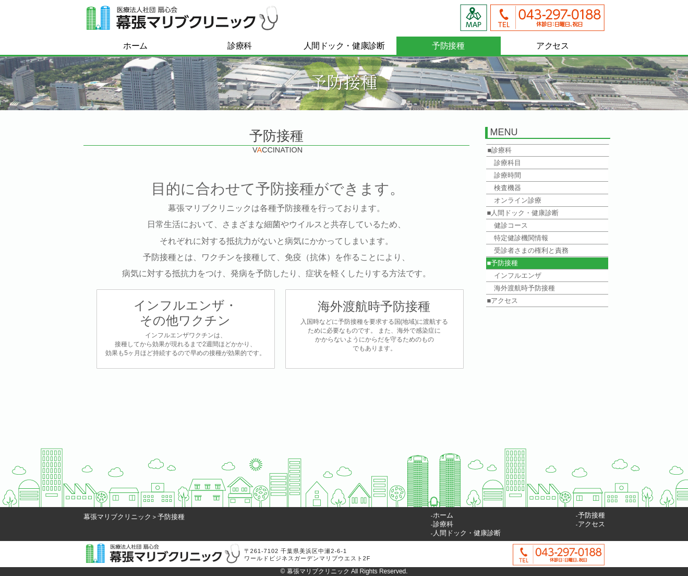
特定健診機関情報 (517, 238)
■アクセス (502, 300)
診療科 (443, 524)
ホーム (443, 515)
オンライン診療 (514, 200)
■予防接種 (502, 263)
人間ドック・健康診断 (467, 533)
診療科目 (504, 163)
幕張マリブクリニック (117, 517)
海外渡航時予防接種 (521, 288)
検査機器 (504, 188)
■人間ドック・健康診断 (523, 213)
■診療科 (500, 150)
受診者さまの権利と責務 (528, 250)
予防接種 (171, 517)
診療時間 (504, 175)
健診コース (507, 225)
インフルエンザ (514, 275)
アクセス (591, 524)
